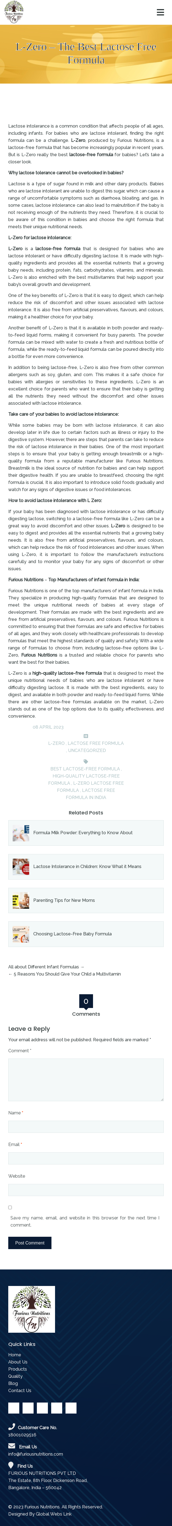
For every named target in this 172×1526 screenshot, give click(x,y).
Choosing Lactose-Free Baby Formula (72, 933)
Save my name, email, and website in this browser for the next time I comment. (84, 1221)
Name (15, 1112)
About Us (18, 1362)
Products (17, 1369)
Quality (15, 1376)
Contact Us (19, 1390)
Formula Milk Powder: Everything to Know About (83, 832)
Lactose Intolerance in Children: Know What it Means (87, 866)
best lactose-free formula (85, 769)
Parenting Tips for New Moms (64, 900)
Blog (13, 1383)
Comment (19, 1050)
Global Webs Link (54, 1514)
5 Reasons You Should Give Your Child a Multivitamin (67, 974)
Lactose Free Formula (96, 743)
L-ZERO (56, 743)
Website (16, 1176)
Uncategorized (87, 750)
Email (15, 1144)
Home (14, 1354)
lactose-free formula (92, 154)
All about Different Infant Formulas (43, 966)
